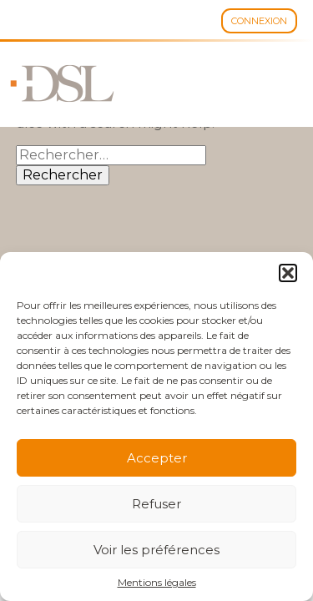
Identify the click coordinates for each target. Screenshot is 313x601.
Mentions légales (157, 582)
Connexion (259, 21)
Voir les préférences (156, 550)
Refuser (156, 504)
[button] (288, 273)
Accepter (157, 458)
